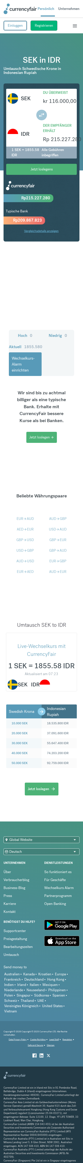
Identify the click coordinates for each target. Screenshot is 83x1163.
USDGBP (25, 550)
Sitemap (50, 1045)
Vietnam (10, 1011)
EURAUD (25, 518)
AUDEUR (57, 571)
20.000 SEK (20, 733)
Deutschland (34, 979)
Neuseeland (36, 990)
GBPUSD (25, 540)
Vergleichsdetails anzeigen (41, 231)
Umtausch (11, 954)
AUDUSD (25, 561)
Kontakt (9, 911)
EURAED (25, 571)
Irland (21, 984)
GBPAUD (58, 550)
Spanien (58, 995)
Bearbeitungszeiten (18, 946)
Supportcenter (15, 931)
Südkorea (41, 995)
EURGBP (57, 561)
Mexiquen (50, 984)
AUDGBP (58, 518)
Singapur (24, 995)
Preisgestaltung (15, 938)
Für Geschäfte (55, 880)
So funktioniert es (57, 872)
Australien (12, 974)
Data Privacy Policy (18, 1039)
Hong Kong (55, 979)
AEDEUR (25, 529)
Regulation (67, 1039)
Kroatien (44, 974)
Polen (8, 995)
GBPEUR (57, 540)
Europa (60, 974)
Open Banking (55, 903)
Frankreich (12, 979)
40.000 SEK (20, 753)
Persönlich (46, 8)
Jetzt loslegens (42, 169)
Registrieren (44, 25)
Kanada (29, 974)
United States (52, 1006)
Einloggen (15, 25)
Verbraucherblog (16, 880)
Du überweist (55, 92)
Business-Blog (14, 887)
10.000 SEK (20, 723)
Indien (9, 984)
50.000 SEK (20, 763)
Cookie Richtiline (38, 1039)
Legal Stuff (54, 1039)
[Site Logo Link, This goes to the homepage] (20, 9)
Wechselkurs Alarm (59, 887)
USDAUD (58, 529)
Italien (34, 984)
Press (8, 895)
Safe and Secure (35, 1045)
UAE (40, 1000)
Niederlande (13, 990)
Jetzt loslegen (41, 437)
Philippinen (57, 990)
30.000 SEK (20, 743)
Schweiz (10, 1000)
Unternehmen (68, 8)
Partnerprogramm (58, 895)
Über (7, 872)
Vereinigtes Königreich (21, 1006)
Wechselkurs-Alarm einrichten (23, 364)
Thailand (27, 1000)
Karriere (10, 903)
